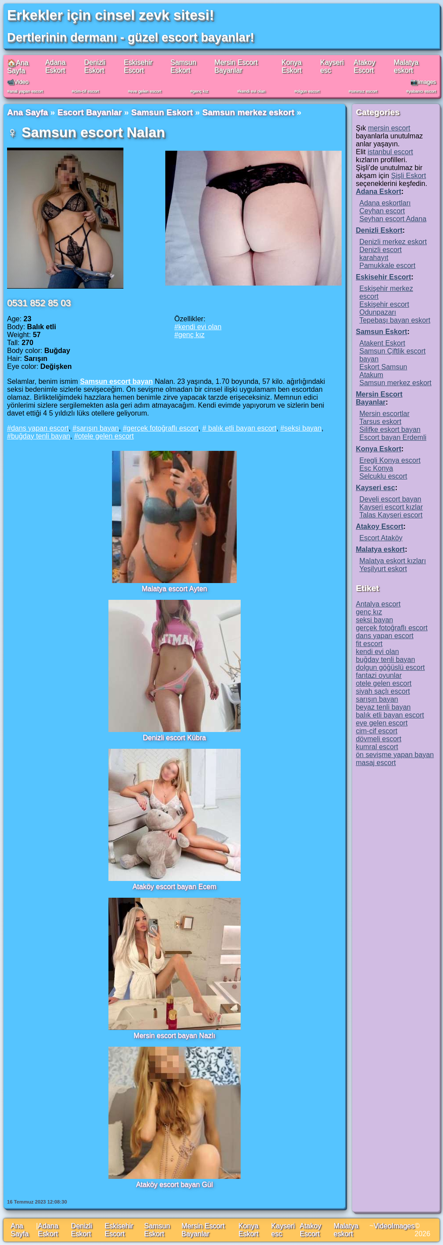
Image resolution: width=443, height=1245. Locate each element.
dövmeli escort (378, 739)
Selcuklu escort (383, 476)
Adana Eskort (55, 66)
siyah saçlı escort (383, 691)
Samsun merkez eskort (248, 112)
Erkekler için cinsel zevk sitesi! (110, 15)
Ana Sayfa (27, 112)
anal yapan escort (26, 91)
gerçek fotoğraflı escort (162, 428)
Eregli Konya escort (390, 460)
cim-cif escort (86, 91)
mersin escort (389, 128)
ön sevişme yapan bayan (395, 754)
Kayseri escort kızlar (391, 507)
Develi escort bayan (390, 499)
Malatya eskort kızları (392, 561)
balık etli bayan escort (241, 428)
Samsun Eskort (183, 66)
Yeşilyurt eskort (383, 568)
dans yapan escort (40, 428)
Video (382, 1226)
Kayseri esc (375, 487)
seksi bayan (303, 428)
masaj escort (376, 762)
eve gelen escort (145, 91)
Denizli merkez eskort (393, 241)
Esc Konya (376, 468)
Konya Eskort (292, 66)
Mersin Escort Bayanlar (235, 66)
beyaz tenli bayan (383, 707)
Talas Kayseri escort (390, 515)
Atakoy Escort (364, 66)
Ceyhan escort (382, 211)
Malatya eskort (406, 66)
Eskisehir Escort (138, 66)
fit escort (369, 643)
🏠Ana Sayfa (17, 66)
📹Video (18, 81)
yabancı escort (422, 91)
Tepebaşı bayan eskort (394, 320)
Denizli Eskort (94, 66)
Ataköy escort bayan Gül (174, 1184)
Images (402, 1226)
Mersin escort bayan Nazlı (174, 1035)
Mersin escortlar (384, 413)
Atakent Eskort (382, 343)
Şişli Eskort (408, 175)
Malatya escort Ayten (174, 588)
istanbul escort (390, 152)
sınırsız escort (364, 91)
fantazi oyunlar (379, 675)
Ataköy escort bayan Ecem (174, 886)
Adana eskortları (385, 203)
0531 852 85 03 (39, 302)
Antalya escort (378, 604)
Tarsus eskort (380, 421)
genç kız (200, 91)
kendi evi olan (252, 91)
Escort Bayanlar (89, 112)
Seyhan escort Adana (392, 219)
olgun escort (308, 91)
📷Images (423, 81)
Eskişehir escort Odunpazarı (384, 308)
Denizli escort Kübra (174, 737)
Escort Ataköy (380, 538)
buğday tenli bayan (40, 436)
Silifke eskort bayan (390, 429)
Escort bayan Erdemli (392, 437)
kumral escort (377, 747)
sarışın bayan (97, 428)
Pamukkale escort (387, 265)
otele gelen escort (106, 436)
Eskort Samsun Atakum (383, 371)
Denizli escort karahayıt (380, 253)
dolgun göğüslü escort (390, 667)
